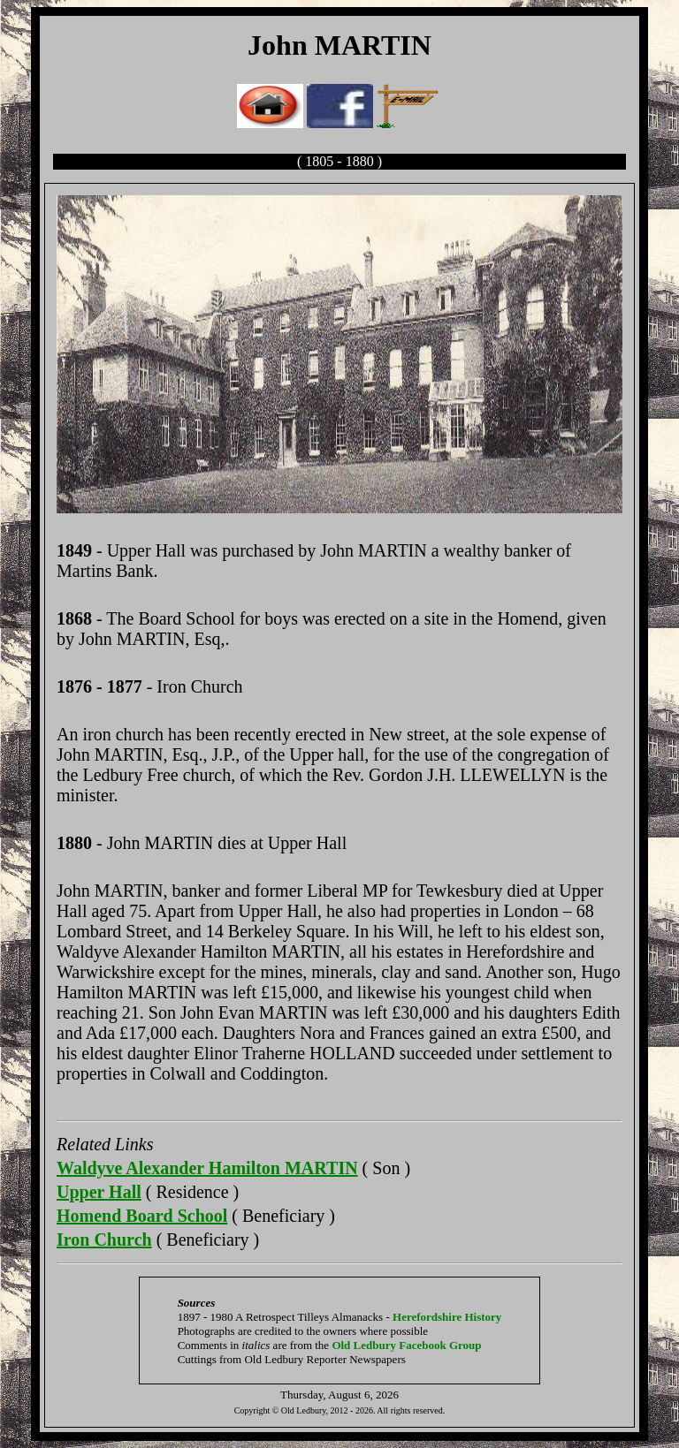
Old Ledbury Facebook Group (406, 1345)
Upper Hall (99, 1192)
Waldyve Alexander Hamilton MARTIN (207, 1168)
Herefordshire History (447, 1316)
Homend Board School (142, 1215)
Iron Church (104, 1239)
